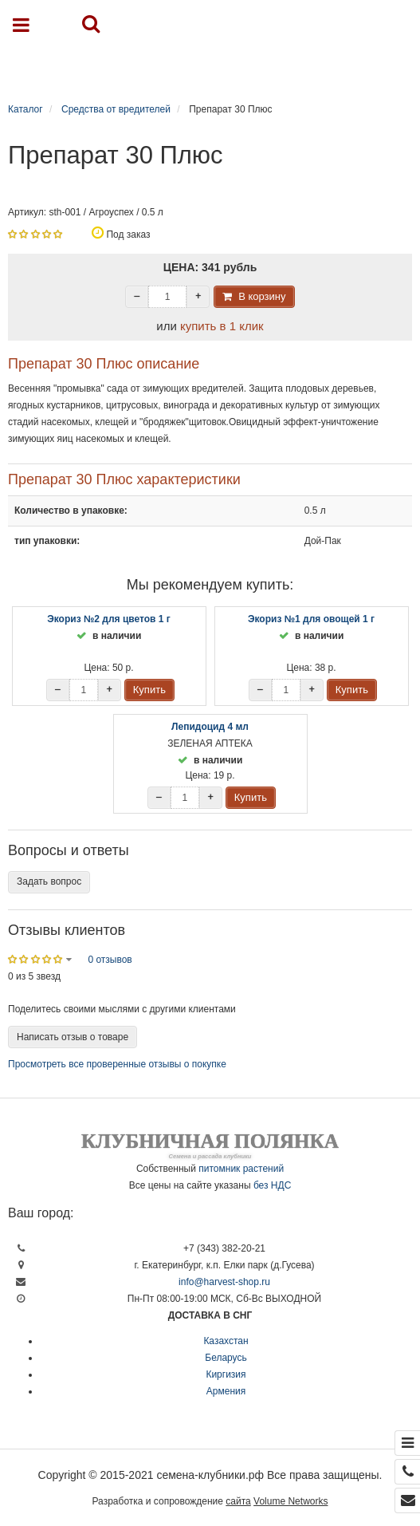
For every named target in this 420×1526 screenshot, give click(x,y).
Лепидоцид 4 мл (210, 726)
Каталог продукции (217, 65)
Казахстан (225, 1341)
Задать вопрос (49, 881)
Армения (225, 1391)
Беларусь (225, 1357)
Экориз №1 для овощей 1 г (311, 619)
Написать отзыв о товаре (72, 1037)
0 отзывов (109, 959)
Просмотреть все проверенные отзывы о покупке (117, 1064)
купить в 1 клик (222, 326)
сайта (238, 1501)
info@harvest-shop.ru (224, 1281)
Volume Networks (290, 1501)
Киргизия (225, 1374)
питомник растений (241, 1168)
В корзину (261, 296)
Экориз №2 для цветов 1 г (109, 619)
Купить (149, 690)
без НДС (272, 1185)
